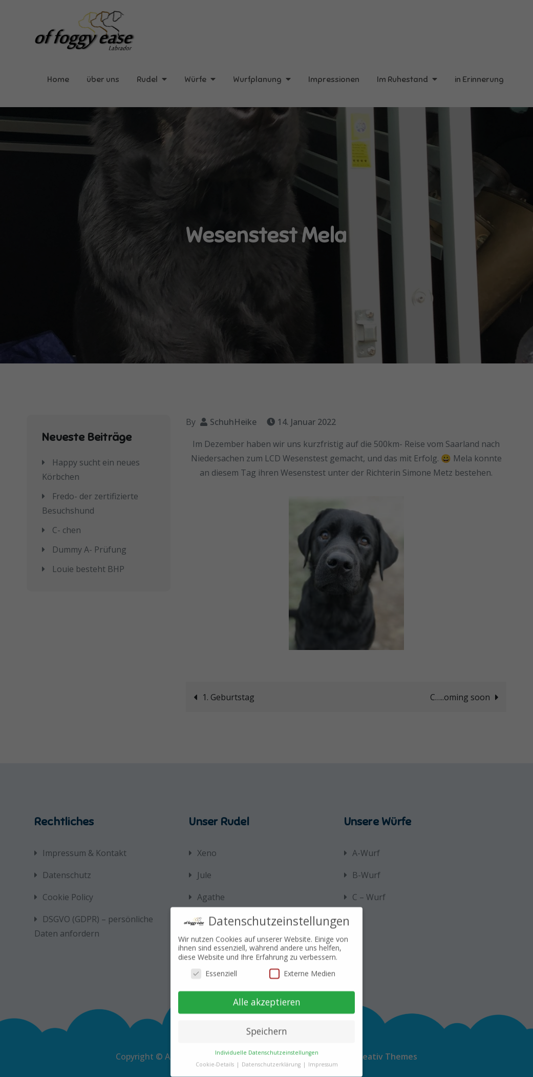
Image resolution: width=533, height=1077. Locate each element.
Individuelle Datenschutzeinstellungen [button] (266, 1046)
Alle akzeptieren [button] (267, 995)
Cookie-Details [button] (216, 1058)
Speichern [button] (266, 1025)
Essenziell (214, 966)
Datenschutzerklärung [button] (272, 1058)
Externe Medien (302, 966)
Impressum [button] (323, 1058)
